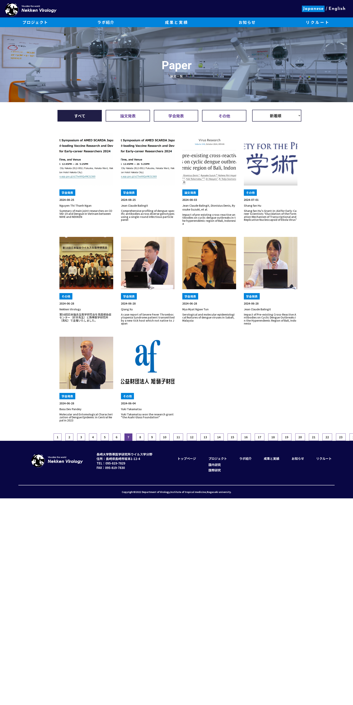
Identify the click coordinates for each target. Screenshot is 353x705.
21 (313, 437)
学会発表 (176, 116)
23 (341, 437)
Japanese (313, 9)
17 (259, 437)
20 (300, 437)
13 (205, 437)
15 (232, 437)
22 (327, 437)
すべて (79, 116)
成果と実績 (271, 458)
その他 (224, 116)
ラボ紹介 (245, 458)
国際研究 (214, 470)
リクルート (324, 458)
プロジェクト (217, 458)
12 (192, 437)
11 (178, 437)
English (337, 9)
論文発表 (128, 116)
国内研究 (214, 465)
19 (286, 437)
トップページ (186, 458)
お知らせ (298, 458)
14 (219, 437)
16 (246, 437)
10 (164, 437)
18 (273, 437)
